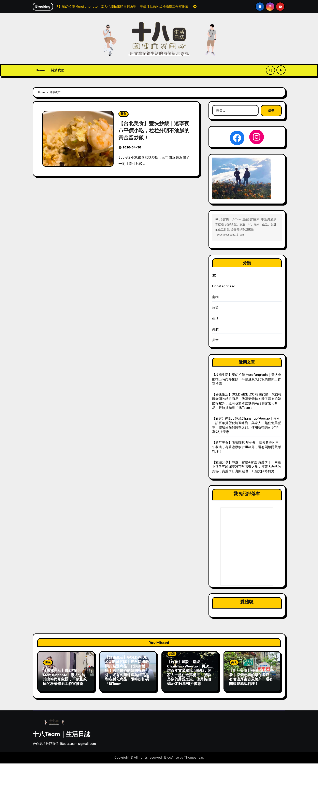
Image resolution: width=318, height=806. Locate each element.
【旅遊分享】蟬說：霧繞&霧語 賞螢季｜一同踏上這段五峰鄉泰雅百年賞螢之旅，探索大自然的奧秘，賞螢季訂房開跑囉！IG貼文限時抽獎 (246, 466)
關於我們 (57, 70)
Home (40, 70)
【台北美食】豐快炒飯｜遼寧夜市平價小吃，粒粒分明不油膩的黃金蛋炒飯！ (154, 130)
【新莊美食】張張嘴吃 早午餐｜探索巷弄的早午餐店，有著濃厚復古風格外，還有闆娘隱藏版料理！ (246, 447)
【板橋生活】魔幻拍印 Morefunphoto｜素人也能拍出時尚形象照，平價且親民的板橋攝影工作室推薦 (246, 379)
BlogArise (171, 755)
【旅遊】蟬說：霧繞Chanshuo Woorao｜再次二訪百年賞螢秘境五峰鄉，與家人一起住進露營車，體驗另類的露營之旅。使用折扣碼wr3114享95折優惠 (190, 672)
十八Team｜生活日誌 (61, 732)
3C (214, 275)
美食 (123, 113)
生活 (215, 318)
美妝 (215, 329)
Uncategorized (223, 286)
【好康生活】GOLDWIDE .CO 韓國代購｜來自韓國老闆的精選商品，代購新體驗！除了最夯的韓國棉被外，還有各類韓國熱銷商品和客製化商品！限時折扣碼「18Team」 (127, 670)
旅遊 (215, 308)
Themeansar (193, 755)
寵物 (215, 297)
